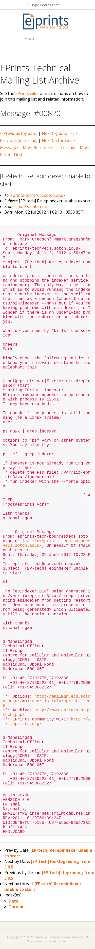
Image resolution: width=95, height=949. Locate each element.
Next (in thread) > (58, 140)
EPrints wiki (26, 93)
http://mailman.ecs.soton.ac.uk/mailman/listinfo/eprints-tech (46, 701)
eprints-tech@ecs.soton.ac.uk (38, 195)
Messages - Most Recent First (28, 147)
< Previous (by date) (18, 133)
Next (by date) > (57, 133)
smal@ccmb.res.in (32, 206)
